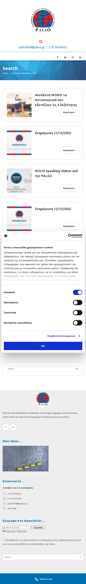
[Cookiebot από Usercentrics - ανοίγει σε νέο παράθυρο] (67, 236)
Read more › (69, 112)
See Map (9, 508)
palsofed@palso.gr (32, 47)
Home (5, 73)
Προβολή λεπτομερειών (61, 336)
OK (43, 346)
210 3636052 (58, 47)
